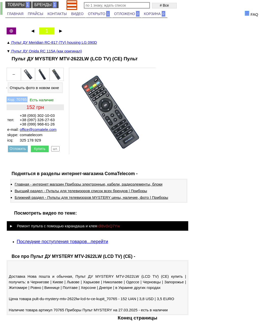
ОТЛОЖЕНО (127, 14)
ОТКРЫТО (99, 14)
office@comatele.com (38, 129)
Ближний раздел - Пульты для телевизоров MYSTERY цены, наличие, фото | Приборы (91, 197)
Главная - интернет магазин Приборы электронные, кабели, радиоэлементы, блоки (88, 184)
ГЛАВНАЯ (15, 14)
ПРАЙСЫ (35, 14)
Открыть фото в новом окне (34, 88)
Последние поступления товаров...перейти (62, 241)
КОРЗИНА (154, 14)
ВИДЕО (77, 14)
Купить (39, 149)
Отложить (18, 149)
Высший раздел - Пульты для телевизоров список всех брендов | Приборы (81, 191)
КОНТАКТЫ (57, 14)
